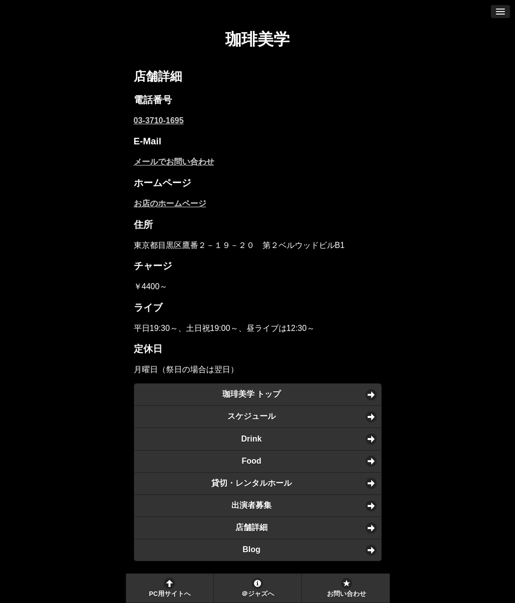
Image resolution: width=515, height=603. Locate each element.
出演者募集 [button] (251, 505)
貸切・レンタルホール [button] (251, 483)
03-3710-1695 (159, 120)
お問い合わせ (346, 593)
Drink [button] (251, 439)
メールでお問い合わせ (174, 161)
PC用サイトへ (169, 593)
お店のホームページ (170, 203)
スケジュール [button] (251, 416)
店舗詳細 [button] (251, 527)
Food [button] (251, 461)
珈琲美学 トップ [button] (251, 394)
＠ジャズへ (257, 593)
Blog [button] (251, 549)
